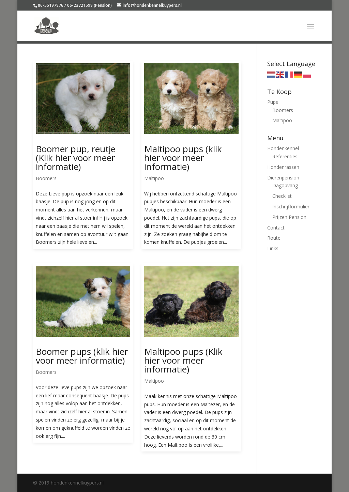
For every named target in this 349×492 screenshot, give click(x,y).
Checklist (282, 196)
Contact (276, 227)
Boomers (46, 178)
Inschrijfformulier (290, 206)
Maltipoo (154, 178)
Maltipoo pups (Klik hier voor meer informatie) (183, 360)
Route (273, 238)
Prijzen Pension (289, 217)
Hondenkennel (283, 148)
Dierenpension (283, 177)
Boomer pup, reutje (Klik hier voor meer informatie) (76, 158)
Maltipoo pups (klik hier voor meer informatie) (183, 158)
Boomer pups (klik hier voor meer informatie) (82, 355)
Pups (272, 102)
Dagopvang (285, 185)
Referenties (285, 156)
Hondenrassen (283, 167)
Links (272, 248)
